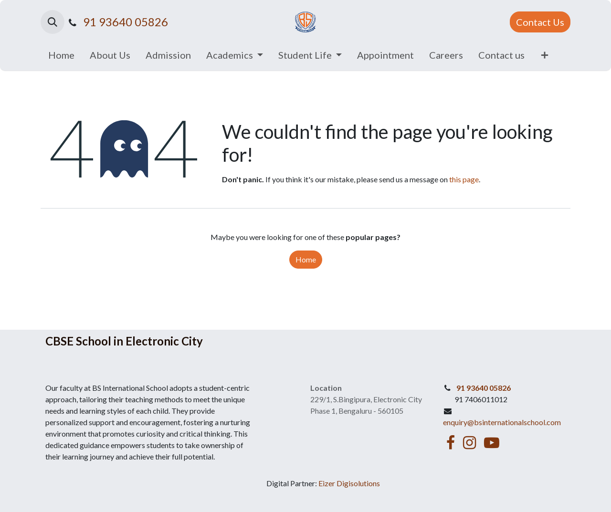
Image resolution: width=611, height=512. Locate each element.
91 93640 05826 (125, 22)
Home (305, 259)
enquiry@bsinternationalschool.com (502, 422)
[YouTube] (491, 442)
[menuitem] (61, 55)
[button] (52, 22)
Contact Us (540, 22)
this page (464, 179)
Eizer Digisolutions (349, 483)
